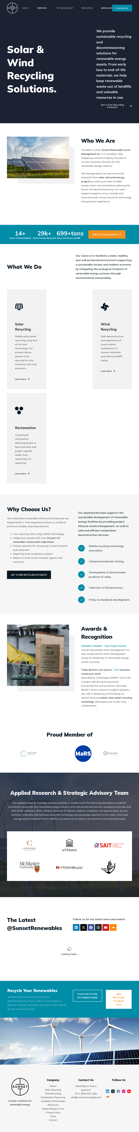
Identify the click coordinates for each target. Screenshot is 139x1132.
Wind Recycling (53, 1093)
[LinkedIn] (107, 1091)
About (25, 8)
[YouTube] (129, 1091)
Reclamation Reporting (53, 1097)
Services (43, 8)
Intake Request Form (53, 1108)
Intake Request (65, 8)
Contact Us (122, 8)
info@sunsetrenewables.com (86, 1097)
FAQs (53, 1116)
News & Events (109, 8)
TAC (116, 669)
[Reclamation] (19, 410)
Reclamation (25, 428)
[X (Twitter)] (113, 1091)
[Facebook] (118, 1091)
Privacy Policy (53, 1112)
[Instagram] (123, 1091)
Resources (87, 8)
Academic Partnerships (53, 1101)
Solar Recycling (53, 1089)
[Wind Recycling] (105, 307)
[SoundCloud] (107, 1096)
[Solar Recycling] (19, 307)
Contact (53, 1120)
